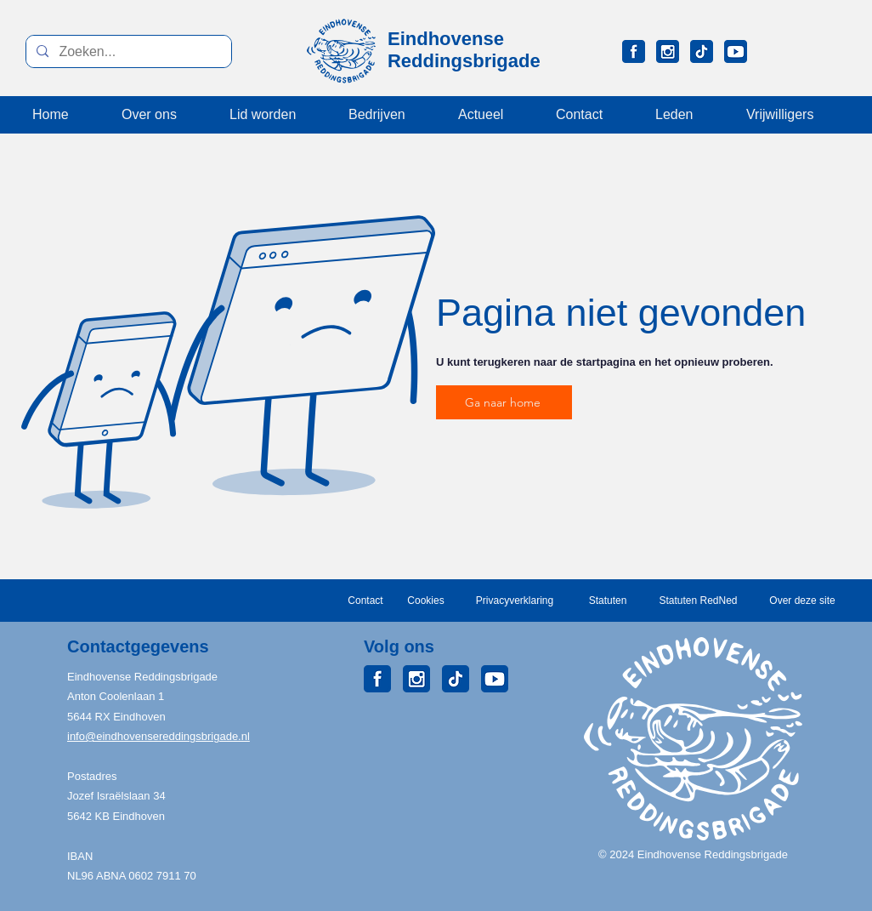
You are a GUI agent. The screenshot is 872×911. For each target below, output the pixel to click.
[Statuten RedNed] (698, 601)
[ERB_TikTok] (701, 51)
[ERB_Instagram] (667, 51)
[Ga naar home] (504, 402)
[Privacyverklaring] (514, 601)
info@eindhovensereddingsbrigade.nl (158, 736)
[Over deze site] (802, 601)
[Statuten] (607, 601)
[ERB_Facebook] (633, 51)
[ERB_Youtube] (735, 51)
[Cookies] (426, 601)
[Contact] (365, 601)
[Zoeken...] (127, 52)
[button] (687, 114)
